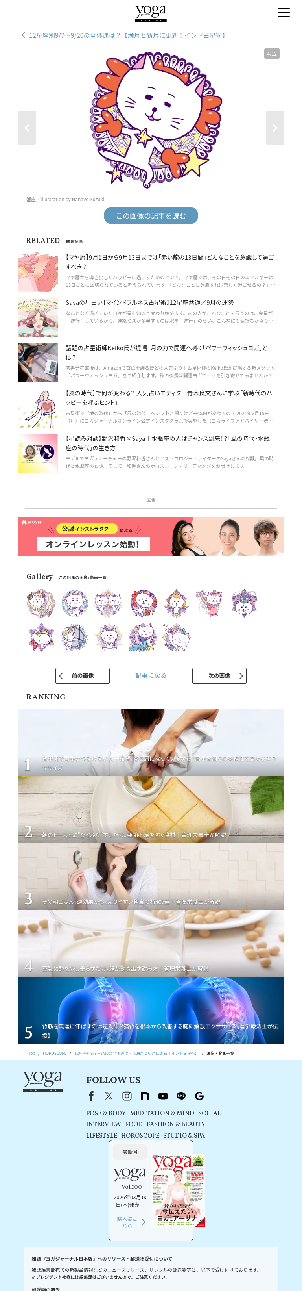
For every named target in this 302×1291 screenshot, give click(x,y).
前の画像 (83, 675)
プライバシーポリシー (167, 1266)
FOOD (123, 1124)
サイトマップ (170, 1273)
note (134, 1096)
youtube (152, 1096)
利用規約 (133, 1266)
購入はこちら (236, 1154)
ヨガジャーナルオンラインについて (121, 1273)
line (171, 1096)
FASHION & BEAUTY (165, 1124)
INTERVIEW (93, 1124)
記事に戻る (151, 675)
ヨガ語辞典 (198, 1273)
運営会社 (243, 1266)
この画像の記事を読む (151, 215)
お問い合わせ (58, 1266)
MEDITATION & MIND (151, 1113)
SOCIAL (199, 1113)
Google (189, 1096)
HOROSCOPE (129, 1136)
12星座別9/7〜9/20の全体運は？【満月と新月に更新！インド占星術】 (128, 35)
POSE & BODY (95, 1113)
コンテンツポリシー (211, 1266)
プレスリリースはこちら (98, 1266)
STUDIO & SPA (173, 1136)
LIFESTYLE (91, 1136)
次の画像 (219, 675)
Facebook (79, 1096)
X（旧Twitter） (98, 1096)
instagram (116, 1096)
